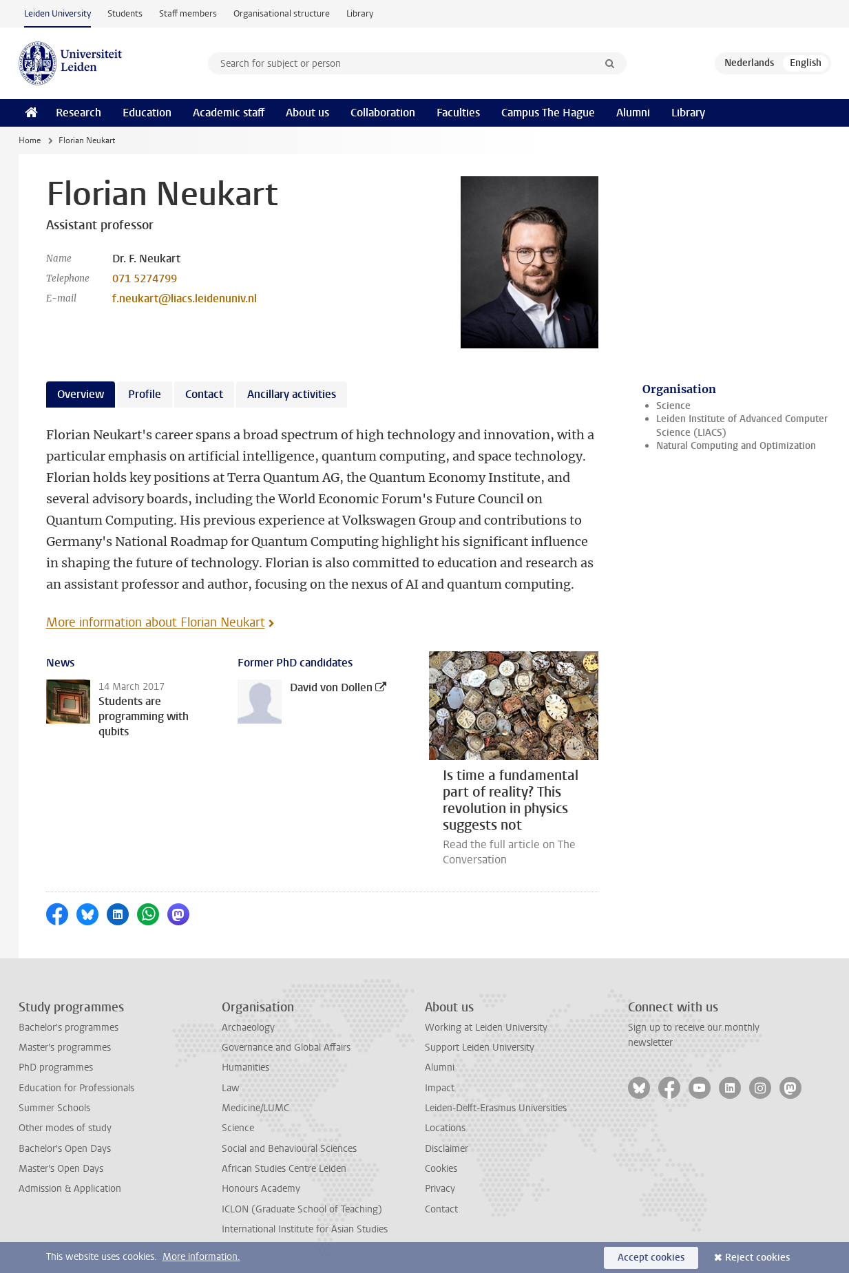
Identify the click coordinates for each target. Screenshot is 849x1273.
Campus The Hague (548, 112)
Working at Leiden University (486, 1027)
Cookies (441, 1168)
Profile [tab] (144, 394)
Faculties (458, 112)
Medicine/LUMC (255, 1108)
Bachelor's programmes (68, 1027)
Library (359, 13)
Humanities (245, 1067)
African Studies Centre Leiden (284, 1168)
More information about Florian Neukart (155, 622)
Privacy (440, 1188)
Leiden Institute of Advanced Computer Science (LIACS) (742, 425)
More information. (201, 1256)
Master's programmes (65, 1047)
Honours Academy (261, 1188)
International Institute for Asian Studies (305, 1229)
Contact (441, 1209)
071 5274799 (144, 278)
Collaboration (382, 112)
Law (231, 1088)
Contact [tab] (204, 394)
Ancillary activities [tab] (291, 394)
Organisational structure (281, 13)
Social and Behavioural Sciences (289, 1148)
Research (78, 112)
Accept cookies (651, 1257)
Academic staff (228, 112)
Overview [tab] (80, 394)
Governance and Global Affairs (286, 1047)
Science (673, 405)
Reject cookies (757, 1257)
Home (30, 140)
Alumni (633, 112)
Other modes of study (65, 1128)
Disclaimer (446, 1148)
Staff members (188, 13)
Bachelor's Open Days (65, 1148)
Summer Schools (54, 1108)
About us (307, 112)
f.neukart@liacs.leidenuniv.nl (184, 298)
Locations (445, 1128)
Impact (439, 1088)
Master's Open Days (61, 1168)
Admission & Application (70, 1188)
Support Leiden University (479, 1047)
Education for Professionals (76, 1088)
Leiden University (57, 13)
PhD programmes (56, 1067)
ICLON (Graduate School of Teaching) (302, 1209)
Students (125, 13)
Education (147, 112)
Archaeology (248, 1027)
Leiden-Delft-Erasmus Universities (496, 1108)
